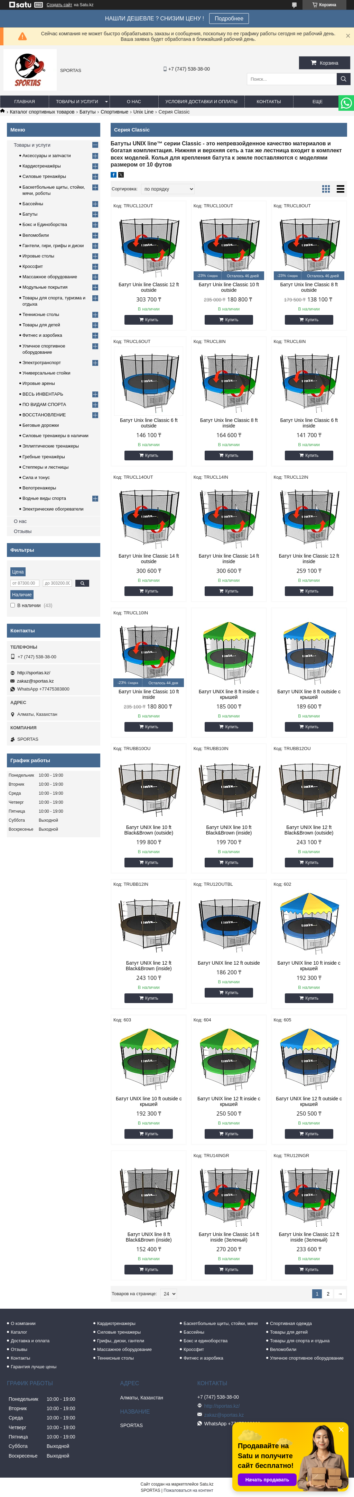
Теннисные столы (40, 314)
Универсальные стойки (46, 373)
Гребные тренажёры (43, 456)
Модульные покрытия (44, 287)
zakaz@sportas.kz (35, 681)
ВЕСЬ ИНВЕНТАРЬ (42, 394)
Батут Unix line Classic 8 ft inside (229, 423)
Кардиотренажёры (41, 166)
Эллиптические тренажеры (50, 446)
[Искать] (344, 79)
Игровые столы (38, 256)
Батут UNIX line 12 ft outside (229, 963)
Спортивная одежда (291, 1323)
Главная (24, 101)
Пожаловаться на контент (188, 1490)
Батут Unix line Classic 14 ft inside (229, 558)
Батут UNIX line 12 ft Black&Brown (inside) (149, 965)
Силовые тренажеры (119, 1332)
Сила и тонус (36, 477)
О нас (134, 101)
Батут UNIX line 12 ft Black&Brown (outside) (309, 830)
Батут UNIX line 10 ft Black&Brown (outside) (148, 830)
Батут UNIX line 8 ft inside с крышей (229, 694)
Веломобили (35, 235)
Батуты (88, 112)
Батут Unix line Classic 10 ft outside (229, 287)
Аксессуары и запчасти (46, 155)
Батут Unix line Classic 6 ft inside (309, 423)
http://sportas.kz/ (33, 672)
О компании (23, 1323)
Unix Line (143, 112)
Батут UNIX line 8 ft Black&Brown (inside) (149, 1237)
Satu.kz (206, 1484)
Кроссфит (32, 266)
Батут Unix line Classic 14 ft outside (149, 558)
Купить (151, 319)
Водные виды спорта (44, 498)
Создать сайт (59, 4)
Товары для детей (41, 324)
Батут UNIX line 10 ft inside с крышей (309, 965)
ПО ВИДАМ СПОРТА (44, 404)
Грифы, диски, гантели (120, 1340)
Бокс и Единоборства (44, 224)
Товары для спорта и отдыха (299, 1340)
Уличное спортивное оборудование (307, 1358)
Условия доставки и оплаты (201, 101)
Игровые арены (38, 383)
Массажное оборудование (49, 276)
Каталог (19, 1332)
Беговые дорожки (40, 425)
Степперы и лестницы (45, 467)
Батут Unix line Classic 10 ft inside (149, 694)
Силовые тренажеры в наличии (55, 435)
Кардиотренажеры (116, 1323)
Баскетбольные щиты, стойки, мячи (221, 1323)
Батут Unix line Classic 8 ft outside (309, 287)
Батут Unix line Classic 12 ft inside (309, 558)
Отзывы (22, 531)
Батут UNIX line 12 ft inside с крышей (228, 1101)
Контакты (269, 101)
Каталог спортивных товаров (42, 112)
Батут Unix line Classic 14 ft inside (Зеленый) (229, 1237)
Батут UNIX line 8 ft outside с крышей (309, 694)
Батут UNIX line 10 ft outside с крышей (149, 1101)
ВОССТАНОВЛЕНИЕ (44, 414)
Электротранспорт (41, 362)
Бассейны (32, 203)
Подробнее (229, 18)
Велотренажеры (39, 487)
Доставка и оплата (30, 1340)
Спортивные (114, 112)
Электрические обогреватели (53, 509)
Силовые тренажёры (44, 176)
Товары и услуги (77, 101)
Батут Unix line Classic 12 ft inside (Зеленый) (309, 1237)
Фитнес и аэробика (42, 335)
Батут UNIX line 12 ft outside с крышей (309, 1101)
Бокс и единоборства (205, 1340)
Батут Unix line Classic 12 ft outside (149, 287)
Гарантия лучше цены (33, 1366)
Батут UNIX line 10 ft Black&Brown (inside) (229, 830)
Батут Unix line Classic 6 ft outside (149, 423)
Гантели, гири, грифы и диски (53, 245)
